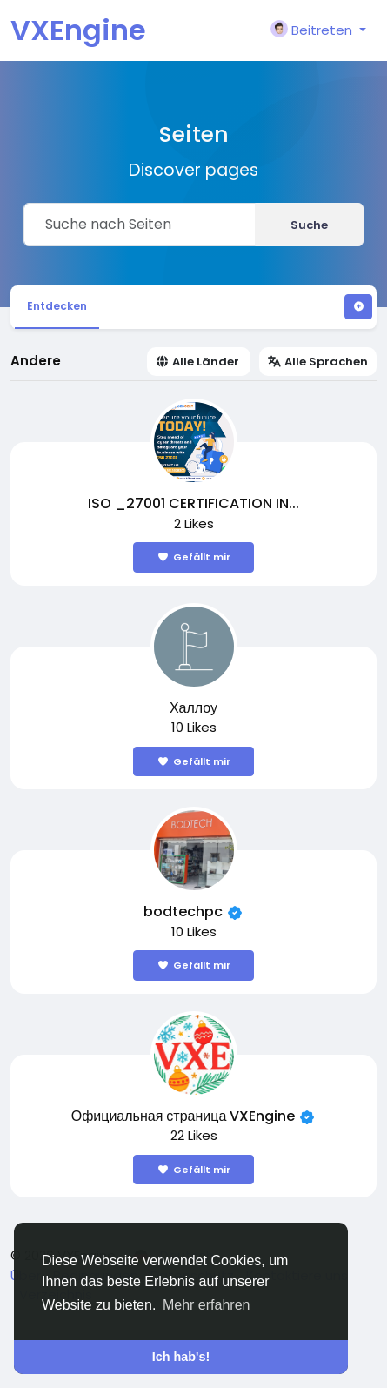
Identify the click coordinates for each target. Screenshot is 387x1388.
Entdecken (57, 305)
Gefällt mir (193, 557)
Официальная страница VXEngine (183, 1116)
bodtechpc (183, 912)
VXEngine (78, 30)
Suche (309, 225)
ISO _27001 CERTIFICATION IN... (193, 503)
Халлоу (193, 708)
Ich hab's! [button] (181, 1357)
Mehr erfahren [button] (206, 1304)
